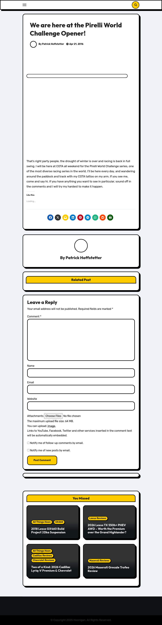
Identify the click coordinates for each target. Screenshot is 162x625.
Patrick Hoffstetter (84, 257)
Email (30, 382)
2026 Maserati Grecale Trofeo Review (108, 569)
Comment (34, 316)
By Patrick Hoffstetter (47, 44)
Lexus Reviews (97, 518)
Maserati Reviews (99, 560)
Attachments (35, 416)
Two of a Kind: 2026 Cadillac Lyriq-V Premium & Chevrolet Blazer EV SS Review (51, 570)
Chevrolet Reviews (43, 560)
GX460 (59, 522)
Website (32, 398)
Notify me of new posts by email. (50, 450)
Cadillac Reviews (42, 555)
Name (30, 365)
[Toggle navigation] (24, 5)
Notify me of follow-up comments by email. (56, 443)
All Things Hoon (42, 522)
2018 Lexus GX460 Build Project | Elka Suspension (48, 530)
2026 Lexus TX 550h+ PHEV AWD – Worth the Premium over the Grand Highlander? (107, 528)
